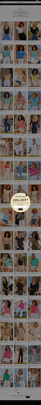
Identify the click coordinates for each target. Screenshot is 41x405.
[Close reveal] (26, 195)
